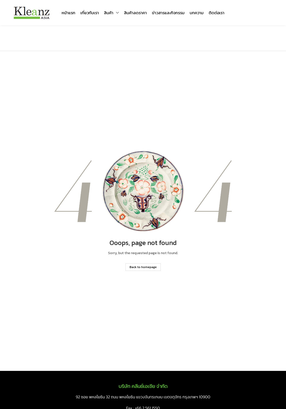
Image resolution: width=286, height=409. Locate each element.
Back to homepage (143, 267)
